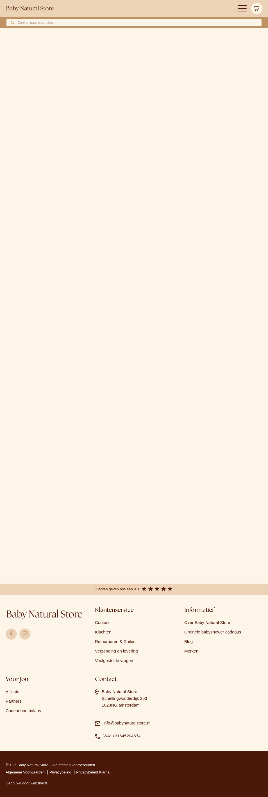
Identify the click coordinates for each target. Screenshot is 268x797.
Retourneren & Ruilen (115, 641)
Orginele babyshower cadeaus (212, 632)
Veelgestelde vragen (114, 660)
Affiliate (12, 691)
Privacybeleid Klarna (93, 772)
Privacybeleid (60, 772)
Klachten (103, 632)
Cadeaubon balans (23, 710)
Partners (14, 701)
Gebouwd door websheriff (26, 783)
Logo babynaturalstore (30, 8)
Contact (102, 622)
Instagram (25, 634)
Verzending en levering (116, 651)
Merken (191, 651)
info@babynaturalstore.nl (126, 723)
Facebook (11, 634)
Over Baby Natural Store (207, 622)
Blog (188, 641)
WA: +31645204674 (121, 735)
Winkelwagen (256, 8)
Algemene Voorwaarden (25, 772)
